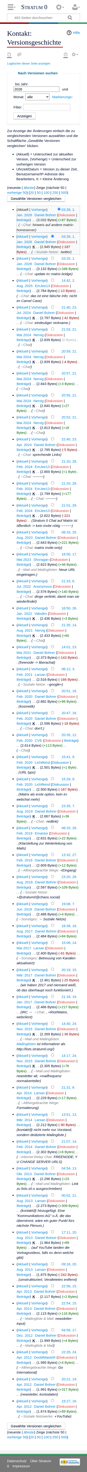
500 (64, 192)
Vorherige (38, 209)
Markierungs (62, 97)
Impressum (21, 1466)
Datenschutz (16, 1461)
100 (46, 192)
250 (55, 192)
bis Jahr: (22, 84)
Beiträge (23, 220)
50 (39, 192)
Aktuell (23, 236)
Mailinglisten (26, 1044)
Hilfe (76, 33)
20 (32, 192)
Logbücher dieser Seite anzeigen (28, 63)
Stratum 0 (34, 7)
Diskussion (66, 215)
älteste (29, 188)
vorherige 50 (16, 192)
